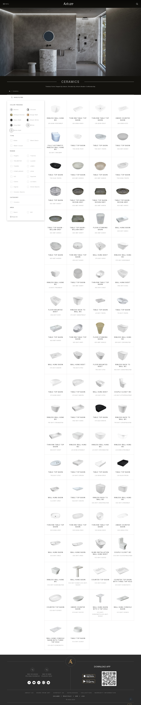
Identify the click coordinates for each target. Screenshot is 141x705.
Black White (35, 120)
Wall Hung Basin (122, 227)
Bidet (15, 140)
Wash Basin (35, 140)
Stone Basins (35, 187)
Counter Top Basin (100, 577)
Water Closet (18, 145)
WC (32, 212)
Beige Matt (34, 115)
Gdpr (76, 693)
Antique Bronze (19, 115)
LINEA (33, 166)
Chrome (33, 109)
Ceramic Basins (19, 192)
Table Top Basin (78, 145)
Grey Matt (17, 125)
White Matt (17, 130)
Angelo (16, 155)
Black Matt (17, 120)
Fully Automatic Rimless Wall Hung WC (56, 147)
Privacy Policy (67, 693)
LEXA (32, 171)
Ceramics (15, 91)
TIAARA (16, 166)
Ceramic (17, 202)
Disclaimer (56, 693)
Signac (16, 187)
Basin (16, 212)
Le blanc (34, 181)
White (33, 125)
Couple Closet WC (122, 390)
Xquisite (34, 176)
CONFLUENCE (18, 171)
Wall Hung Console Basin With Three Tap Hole (56, 637)
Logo (83, 693)
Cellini (16, 181)
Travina (33, 155)
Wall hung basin (78, 577)
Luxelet (33, 161)
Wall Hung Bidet (100, 254)
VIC (15, 176)
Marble (16, 109)
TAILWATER (18, 161)
